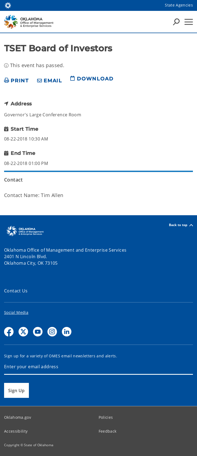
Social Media (16, 312)
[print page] (16, 81)
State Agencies (179, 5)
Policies (106, 417)
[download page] (91, 81)
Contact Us (16, 291)
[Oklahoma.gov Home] (8, 5)
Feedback (108, 431)
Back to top (181, 225)
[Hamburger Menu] (188, 22)
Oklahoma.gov (17, 417)
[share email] (49, 81)
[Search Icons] (176, 21)
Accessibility (16, 431)
